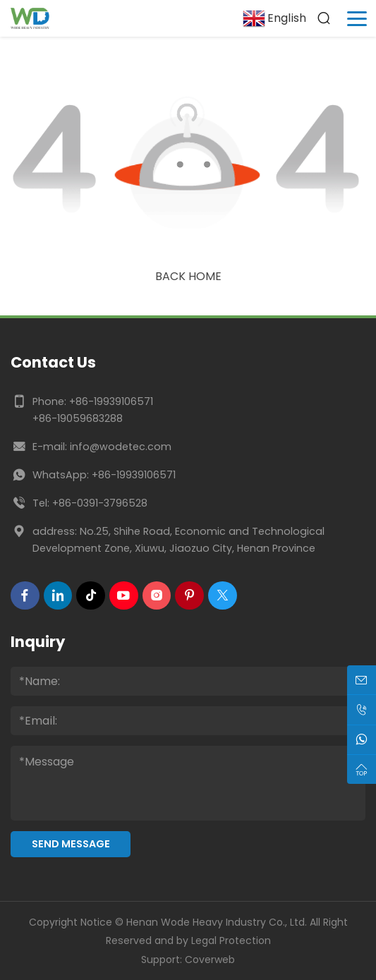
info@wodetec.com (120, 447)
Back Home (188, 276)
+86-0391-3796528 (99, 503)
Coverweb (210, 959)
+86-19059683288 (77, 418)
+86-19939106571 (111, 401)
